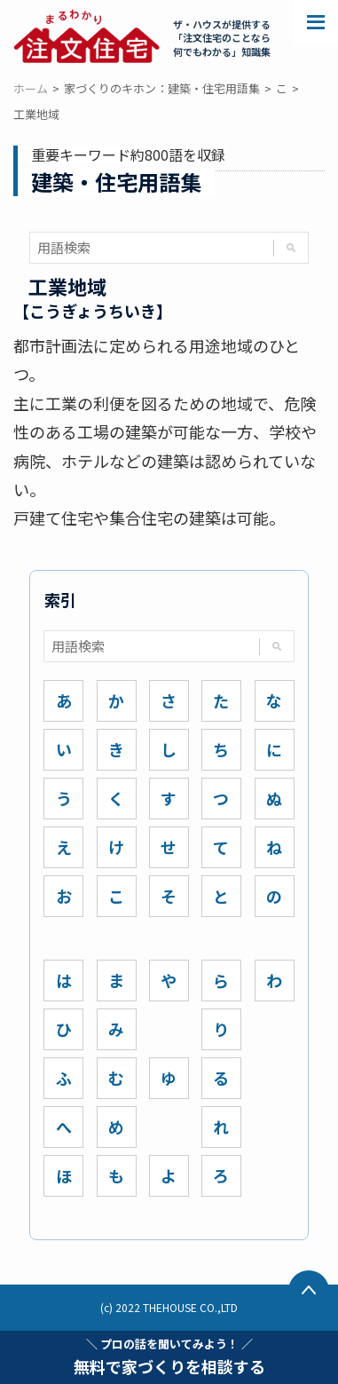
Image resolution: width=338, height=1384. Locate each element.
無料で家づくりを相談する (169, 1356)
